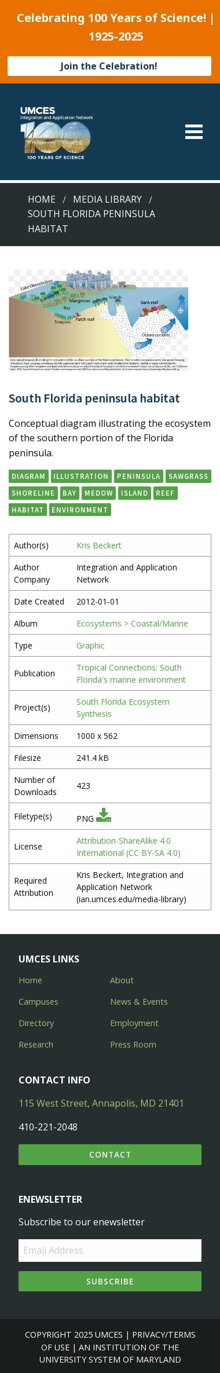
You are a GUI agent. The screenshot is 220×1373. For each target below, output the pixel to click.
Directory (36, 1022)
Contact (110, 1154)
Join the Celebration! (109, 66)
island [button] (134, 492)
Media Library (107, 199)
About (122, 980)
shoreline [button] (33, 492)
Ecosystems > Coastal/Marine (132, 623)
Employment (134, 1022)
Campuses (38, 1001)
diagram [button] (29, 476)
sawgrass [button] (188, 476)
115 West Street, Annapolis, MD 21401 (101, 1103)
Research (36, 1044)
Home (42, 199)
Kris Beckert (99, 545)
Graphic (90, 645)
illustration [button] (81, 476)
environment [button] (80, 509)
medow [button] (99, 492)
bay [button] (69, 492)
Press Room (133, 1044)
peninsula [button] (138, 476)
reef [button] (165, 492)
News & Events (139, 1001)
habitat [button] (28, 509)
